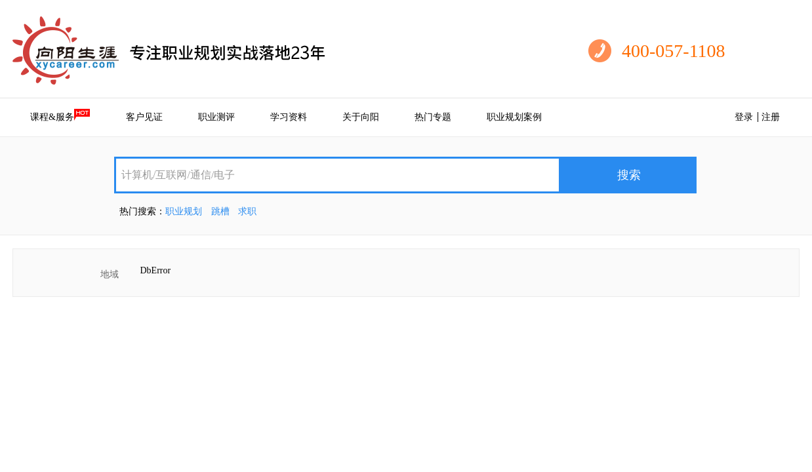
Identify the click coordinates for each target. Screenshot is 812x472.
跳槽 (220, 211)
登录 (744, 117)
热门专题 (433, 117)
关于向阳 (360, 117)
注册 (770, 117)
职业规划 (183, 211)
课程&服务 (60, 115)
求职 (247, 211)
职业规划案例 (514, 117)
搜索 (629, 175)
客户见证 (144, 117)
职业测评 (216, 117)
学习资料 (288, 117)
